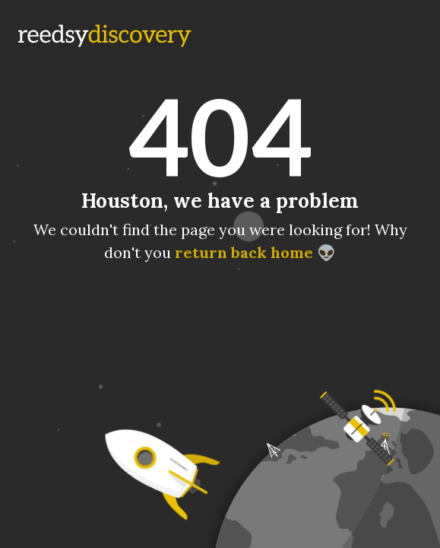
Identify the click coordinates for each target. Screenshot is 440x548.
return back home (244, 252)
